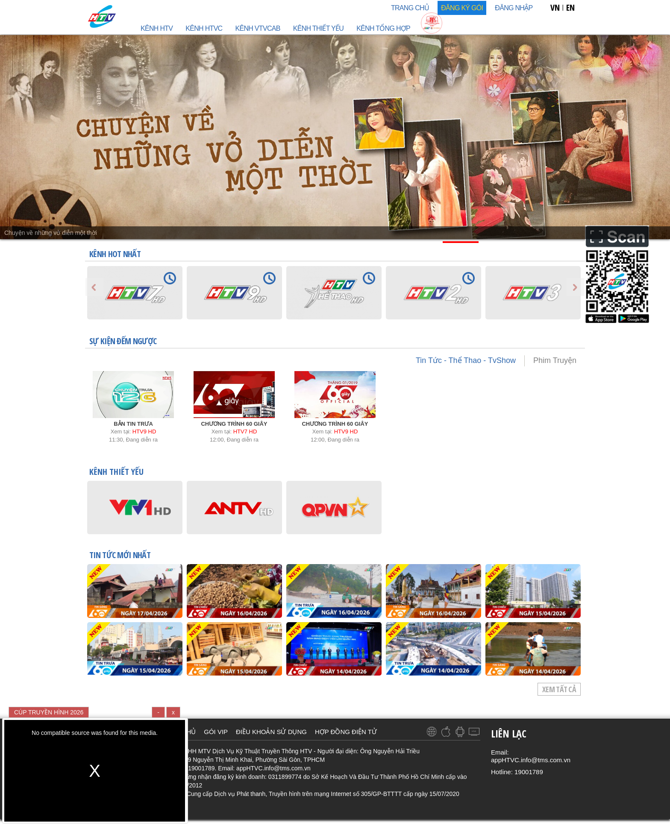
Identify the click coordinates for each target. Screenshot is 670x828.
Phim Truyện (554, 360)
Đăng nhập (513, 8)
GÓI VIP (216, 731)
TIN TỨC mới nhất (119, 555)
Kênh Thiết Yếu (318, 28)
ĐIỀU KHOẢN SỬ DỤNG (271, 731)
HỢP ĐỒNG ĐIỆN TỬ (346, 731)
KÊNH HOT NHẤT (115, 254)
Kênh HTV (157, 28)
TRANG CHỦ (410, 8)
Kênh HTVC (203, 28)
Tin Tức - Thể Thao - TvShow (466, 360)
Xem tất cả (559, 689)
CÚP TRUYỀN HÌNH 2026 (48, 712)
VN (555, 7)
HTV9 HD (144, 431)
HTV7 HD (245, 431)
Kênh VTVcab (257, 28)
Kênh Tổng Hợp (383, 28)
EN (570, 7)
